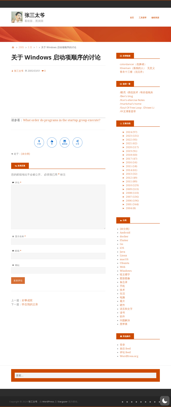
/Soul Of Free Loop (131, 107)
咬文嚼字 (125, 274)
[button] (165, 401)
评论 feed (125, 352)
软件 (122, 316)
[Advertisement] (58, 97)
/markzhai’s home (130, 103)
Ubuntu (124, 263)
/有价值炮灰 (146, 92)
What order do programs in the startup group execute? (61, 120)
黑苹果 (123, 324)
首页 (132, 17)
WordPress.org (129, 356)
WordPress (48, 401)
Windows (126, 270)
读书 (122, 312)
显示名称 (20, 236)
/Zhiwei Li (148, 107)
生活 (122, 293)
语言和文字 (126, 308)
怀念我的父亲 (30, 304)
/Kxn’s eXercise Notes (132, 100)
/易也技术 (132, 92)
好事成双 (27, 300)
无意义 (151, 68)
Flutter (124, 240)
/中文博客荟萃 (128, 111)
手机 (122, 285)
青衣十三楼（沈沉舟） (132, 71)
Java (122, 251)
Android (125, 232)
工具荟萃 (142, 17)
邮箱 (18, 250)
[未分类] (25, 153)
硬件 (122, 305)
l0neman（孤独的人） (133, 68)
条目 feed (125, 348)
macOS (124, 259)
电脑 (122, 297)
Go (121, 244)
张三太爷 (35, 15)
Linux (123, 255)
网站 (17, 265)
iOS (122, 247)
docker (124, 236)
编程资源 (155, 17)
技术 (122, 289)
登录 (122, 344)
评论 (18, 182)
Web (122, 266)
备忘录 (123, 282)
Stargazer (63, 401)
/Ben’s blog (126, 96)
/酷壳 (123, 92)
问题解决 (125, 320)
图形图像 (125, 278)
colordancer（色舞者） (133, 64)
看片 (122, 301)
